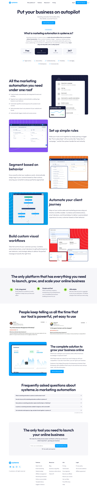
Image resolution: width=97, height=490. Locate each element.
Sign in (73, 2)
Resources (47, 2)
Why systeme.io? (31, 2)
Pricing (54, 2)
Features (40, 2)
